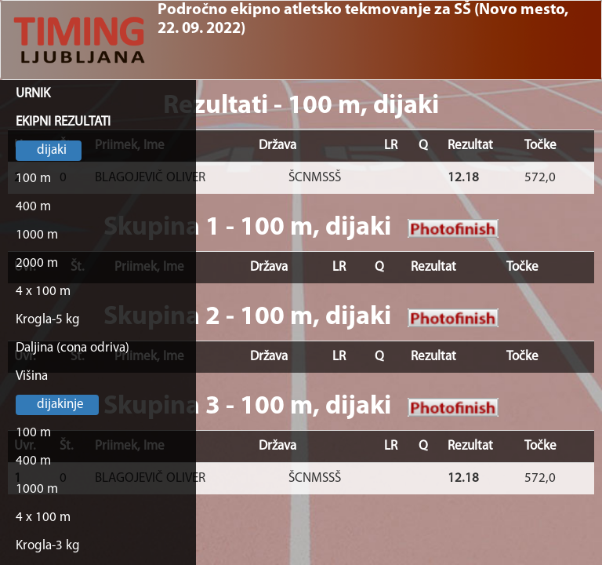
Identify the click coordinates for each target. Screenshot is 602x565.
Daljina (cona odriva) (72, 348)
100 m (33, 178)
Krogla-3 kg (48, 545)
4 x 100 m (43, 291)
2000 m (37, 263)
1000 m (37, 235)
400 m (33, 206)
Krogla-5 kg (48, 319)
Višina (32, 376)
